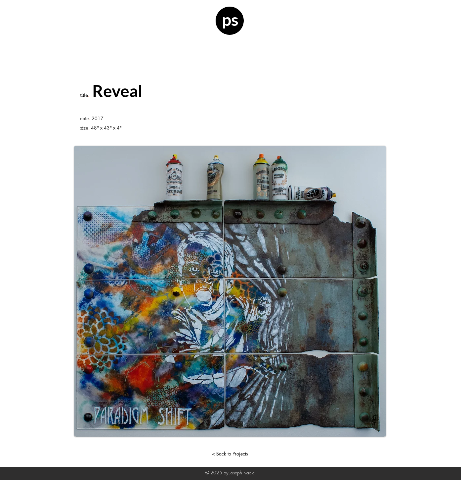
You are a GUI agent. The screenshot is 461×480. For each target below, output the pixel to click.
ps (230, 19)
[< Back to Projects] (229, 453)
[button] (39, 97)
